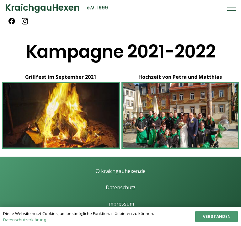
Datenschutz (121, 187)
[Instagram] (24, 21)
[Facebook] (11, 21)
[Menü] (231, 8)
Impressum (120, 203)
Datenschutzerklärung (24, 220)
